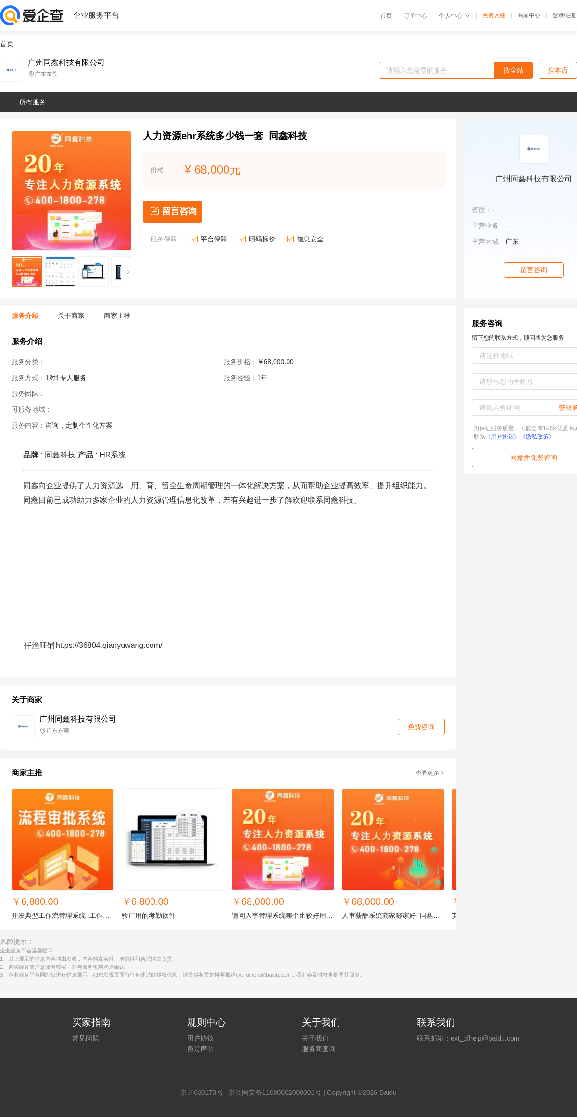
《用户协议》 (502, 436)
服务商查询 (319, 1049)
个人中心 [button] (454, 16)
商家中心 (528, 15)
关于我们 (315, 1038)
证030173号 (205, 1092)
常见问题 (85, 1038)
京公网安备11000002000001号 (274, 1092)
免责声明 (200, 1049)
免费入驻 (493, 15)
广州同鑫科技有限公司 (66, 62)
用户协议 (200, 1038)
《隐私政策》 (537, 436)
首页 (386, 16)
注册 (571, 15)
